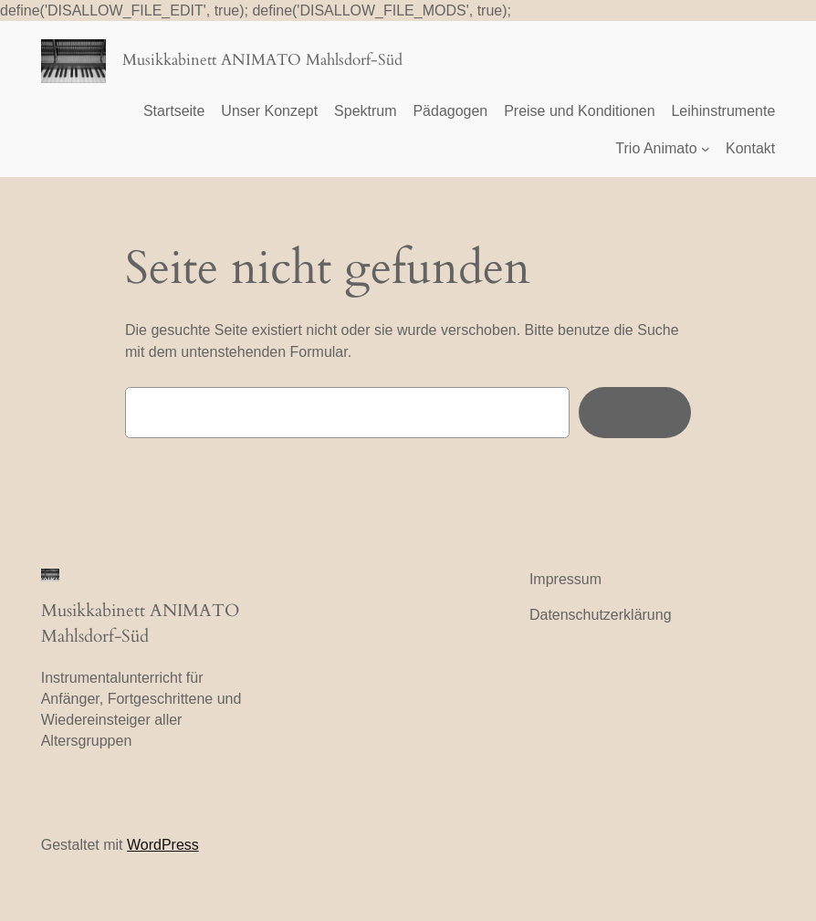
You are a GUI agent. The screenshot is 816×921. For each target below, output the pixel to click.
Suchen (635, 412)
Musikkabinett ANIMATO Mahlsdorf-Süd (262, 59)
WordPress (163, 845)
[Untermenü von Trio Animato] (705, 148)
